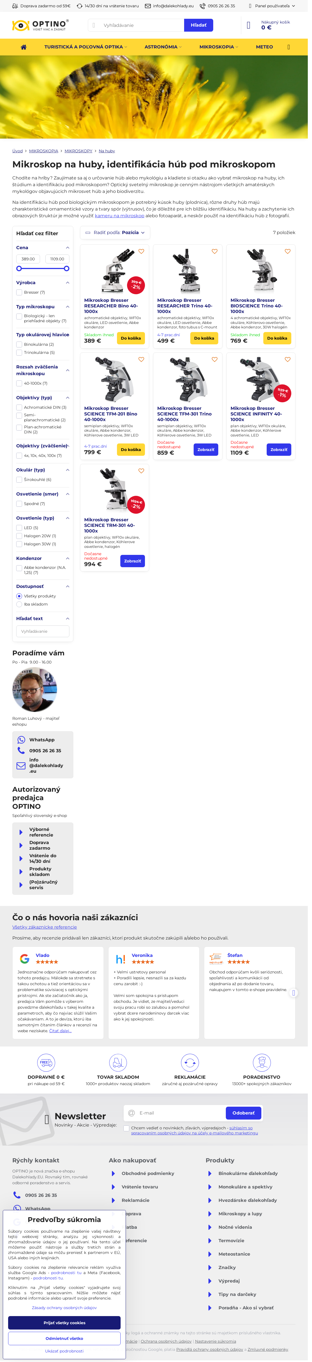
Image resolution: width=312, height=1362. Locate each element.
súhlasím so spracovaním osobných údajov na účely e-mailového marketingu (194, 1130)
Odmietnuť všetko (64, 1338)
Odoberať (244, 1113)
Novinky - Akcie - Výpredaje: (86, 1125)
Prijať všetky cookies (64, 1322)
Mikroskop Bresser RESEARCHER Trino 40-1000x (184, 306)
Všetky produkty (36, 596)
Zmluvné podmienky (268, 1349)
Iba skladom (32, 604)
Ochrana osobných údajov (166, 1341)
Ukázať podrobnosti (64, 1351)
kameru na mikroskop (119, 215)
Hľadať (199, 25)
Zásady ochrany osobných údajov (64, 1307)
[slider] (19, 268)
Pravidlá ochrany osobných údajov (209, 1349)
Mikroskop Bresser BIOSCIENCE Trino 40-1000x (257, 306)
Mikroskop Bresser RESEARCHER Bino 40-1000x (111, 306)
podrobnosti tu (66, 1272)
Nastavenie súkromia (215, 1341)
